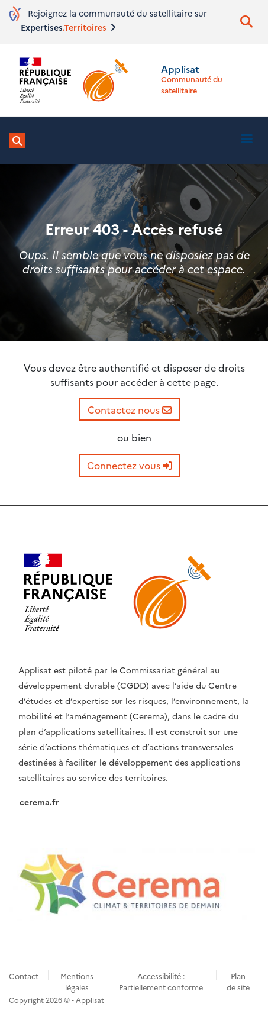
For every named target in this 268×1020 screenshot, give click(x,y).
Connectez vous (129, 465)
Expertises (67, 27)
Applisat (180, 68)
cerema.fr (39, 802)
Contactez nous (130, 409)
